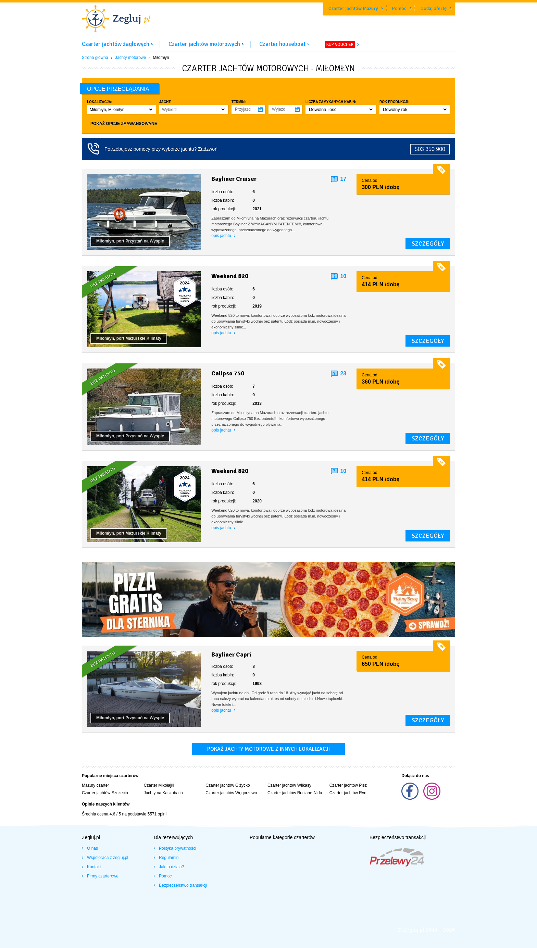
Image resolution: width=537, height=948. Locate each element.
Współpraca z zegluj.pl (107, 857)
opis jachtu (221, 235)
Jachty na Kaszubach (163, 792)
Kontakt (94, 866)
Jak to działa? (171, 866)
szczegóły (428, 243)
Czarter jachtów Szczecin (105, 792)
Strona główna (95, 57)
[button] (121, 109)
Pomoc (399, 8)
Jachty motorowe (130, 57)
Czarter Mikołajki (159, 785)
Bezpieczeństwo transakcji (183, 885)
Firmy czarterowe (102, 876)
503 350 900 (430, 149)
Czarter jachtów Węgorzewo (231, 792)
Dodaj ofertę (433, 8)
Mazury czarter (95, 785)
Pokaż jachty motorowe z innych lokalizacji (268, 749)
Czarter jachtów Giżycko (227, 785)
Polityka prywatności (177, 848)
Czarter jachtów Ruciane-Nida (294, 792)
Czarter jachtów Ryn (347, 792)
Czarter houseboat (282, 44)
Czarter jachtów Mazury (353, 8)
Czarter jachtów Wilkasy (289, 785)
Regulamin (168, 857)
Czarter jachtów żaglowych (115, 44)
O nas (92, 848)
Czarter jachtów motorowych (204, 44)
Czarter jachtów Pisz (348, 785)
